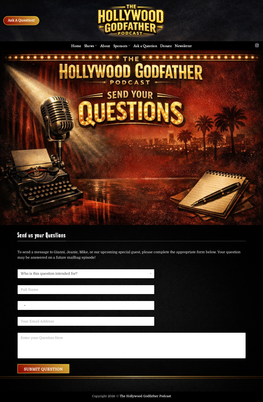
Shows (90, 45)
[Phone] (85, 305)
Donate (166, 45)
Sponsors (121, 45)
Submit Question (43, 369)
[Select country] (22, 305)
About (105, 45)
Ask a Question (145, 45)
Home (76, 45)
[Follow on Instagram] (257, 46)
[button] (183, 46)
